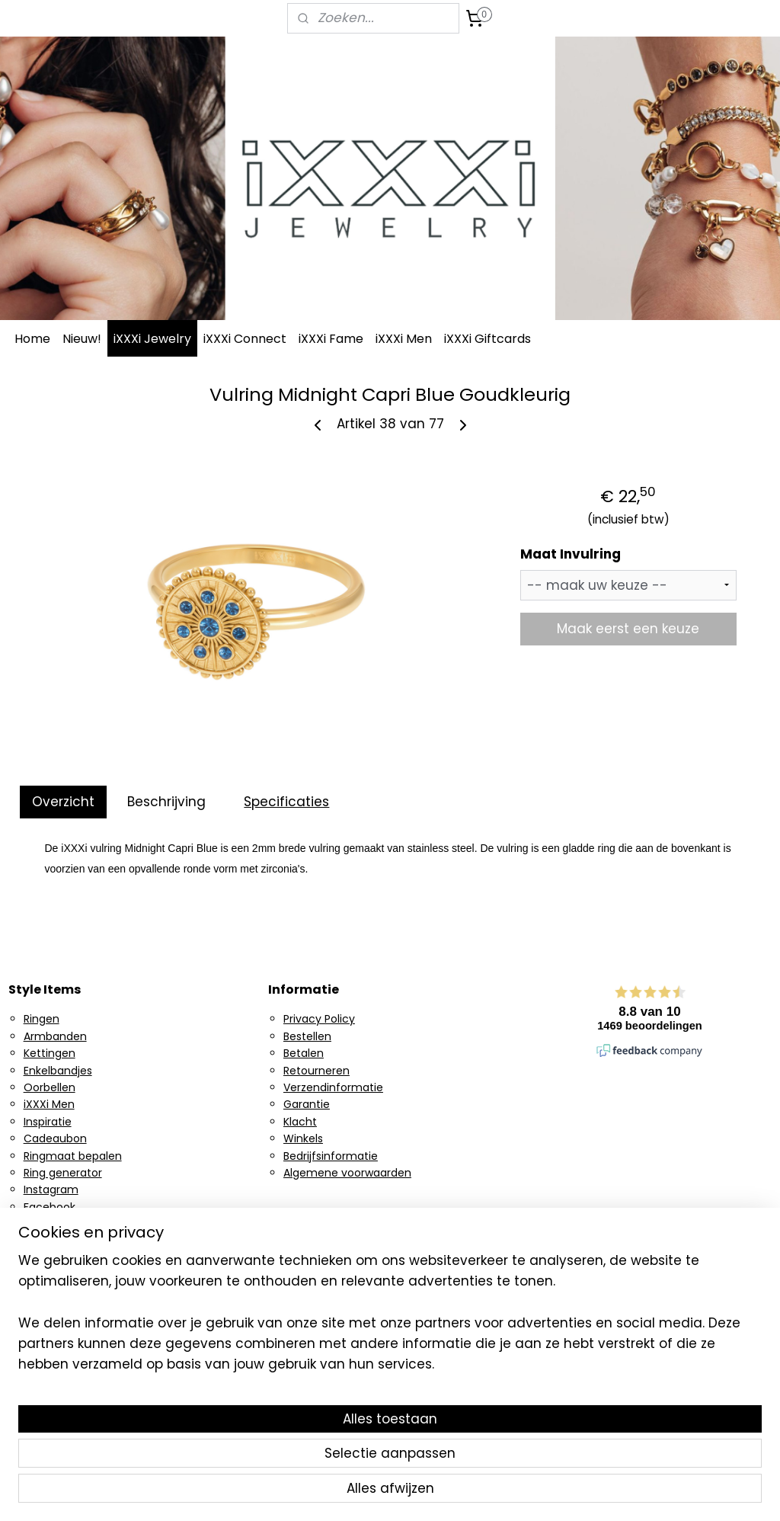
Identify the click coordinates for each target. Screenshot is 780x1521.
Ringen (41, 1018)
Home (32, 338)
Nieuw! (81, 338)
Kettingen (49, 1053)
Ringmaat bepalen (73, 1156)
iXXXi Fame (331, 338)
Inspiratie (48, 1121)
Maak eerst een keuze (628, 629)
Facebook (49, 1207)
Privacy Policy (319, 1018)
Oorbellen (49, 1087)
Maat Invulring (570, 555)
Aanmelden (318, 1310)
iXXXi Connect (244, 338)
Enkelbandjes (58, 1070)
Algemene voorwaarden (347, 1172)
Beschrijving (166, 802)
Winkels (303, 1138)
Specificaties (286, 802)
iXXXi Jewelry (152, 338)
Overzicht (63, 802)
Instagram (51, 1189)
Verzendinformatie (333, 1087)
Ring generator (63, 1172)
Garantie (306, 1104)
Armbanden (55, 1036)
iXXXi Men (404, 338)
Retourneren (316, 1070)
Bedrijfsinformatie (330, 1156)
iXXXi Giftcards (487, 338)
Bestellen (307, 1036)
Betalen (303, 1053)
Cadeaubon (55, 1138)
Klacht (300, 1121)
